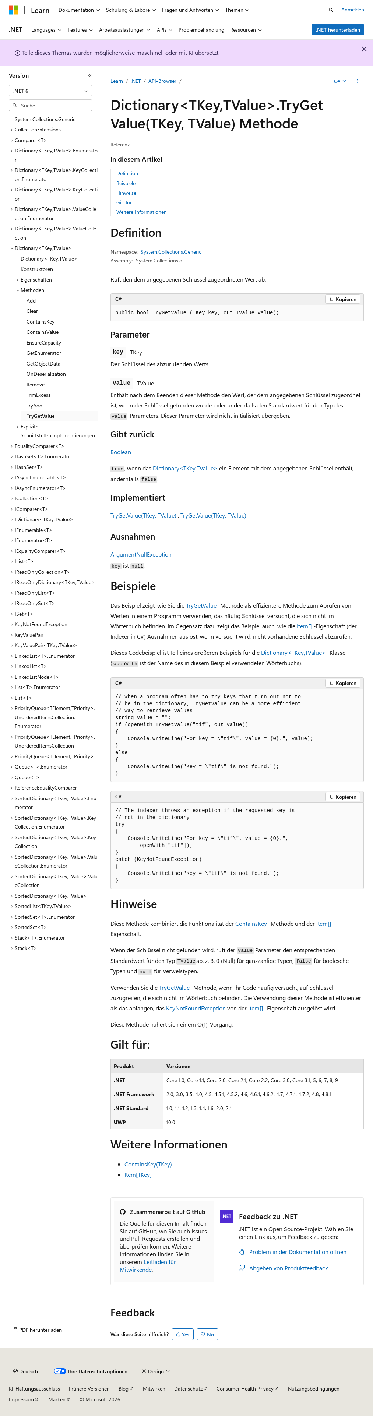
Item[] (304, 626)
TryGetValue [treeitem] (40, 415)
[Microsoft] (13, 10)
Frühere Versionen (89, 1388)
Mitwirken (154, 1388)
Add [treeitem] (31, 300)
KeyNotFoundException (196, 1008)
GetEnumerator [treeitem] (44, 352)
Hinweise (126, 192)
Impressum (21, 1399)
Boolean (120, 452)
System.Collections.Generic (171, 251)
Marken (57, 1399)
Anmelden (352, 9)
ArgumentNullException (141, 554)
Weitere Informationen (141, 211)
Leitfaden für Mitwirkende (148, 1265)
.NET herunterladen (338, 29)
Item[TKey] (138, 1174)
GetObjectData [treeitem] (43, 363)
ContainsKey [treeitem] (40, 321)
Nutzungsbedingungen (313, 1388)
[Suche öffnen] (331, 10)
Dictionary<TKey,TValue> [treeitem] (49, 258)
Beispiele (126, 183)
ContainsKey (251, 923)
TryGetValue (201, 605)
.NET (136, 80)
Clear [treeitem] (32, 310)
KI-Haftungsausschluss (34, 1388)
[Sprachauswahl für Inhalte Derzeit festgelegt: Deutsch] (25, 1371)
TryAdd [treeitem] (34, 405)
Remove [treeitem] (36, 384)
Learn (116, 80)
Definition (127, 173)
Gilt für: (124, 202)
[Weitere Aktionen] (357, 81)
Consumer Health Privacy (245, 1388)
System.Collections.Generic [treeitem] (45, 119)
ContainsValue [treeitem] (43, 331)
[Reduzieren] (90, 75)
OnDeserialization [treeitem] (46, 373)
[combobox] (50, 91)
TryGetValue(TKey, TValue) (143, 515)
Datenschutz (188, 1388)
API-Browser (162, 80)
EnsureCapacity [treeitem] (44, 342)
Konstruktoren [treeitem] (37, 268)
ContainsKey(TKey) (148, 1164)
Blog (124, 1388)
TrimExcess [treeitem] (38, 394)
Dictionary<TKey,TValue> (185, 468)
